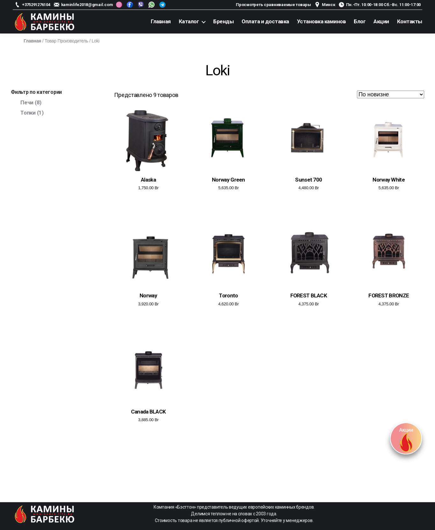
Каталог (189, 21)
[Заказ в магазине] (390, 94)
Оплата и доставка (265, 21)
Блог (360, 21)
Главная (161, 21)
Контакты (409, 21)
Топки (28, 112)
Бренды (223, 21)
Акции (381, 21)
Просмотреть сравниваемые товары (273, 4)
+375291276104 (36, 4)
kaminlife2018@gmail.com (87, 4)
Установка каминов (321, 21)
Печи (26, 102)
